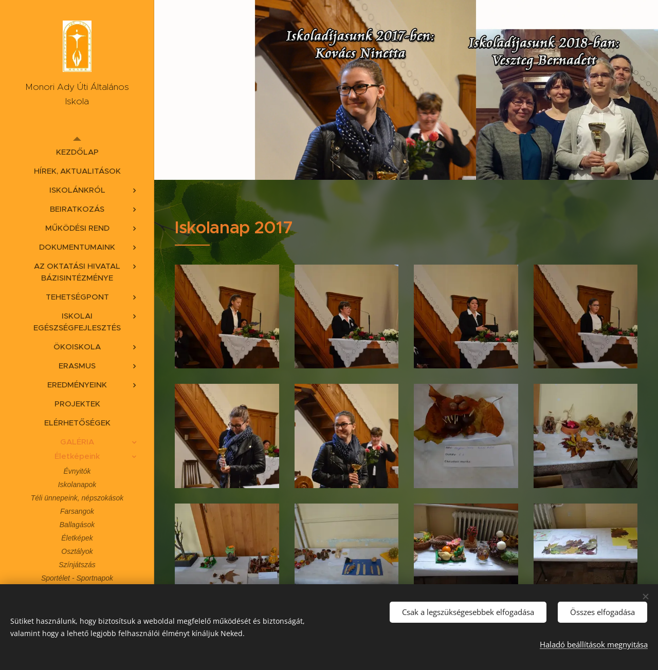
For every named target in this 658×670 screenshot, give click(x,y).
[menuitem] (77, 152)
